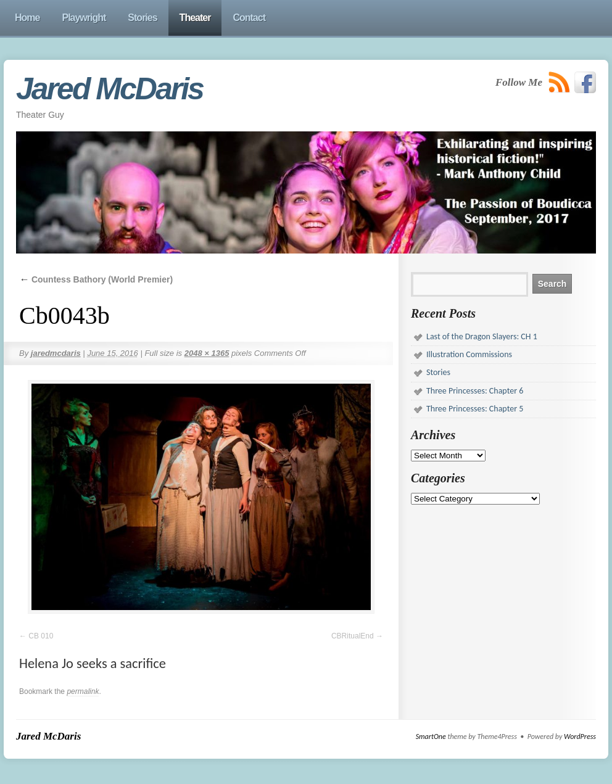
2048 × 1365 (207, 353)
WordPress (580, 736)
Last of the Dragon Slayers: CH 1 (481, 336)
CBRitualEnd (352, 636)
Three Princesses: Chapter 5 (474, 408)
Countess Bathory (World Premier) (96, 279)
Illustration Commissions (469, 354)
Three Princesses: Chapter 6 (474, 391)
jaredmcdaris (56, 353)
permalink (83, 691)
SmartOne (431, 736)
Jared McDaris (109, 89)
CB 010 (40, 636)
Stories (438, 372)
